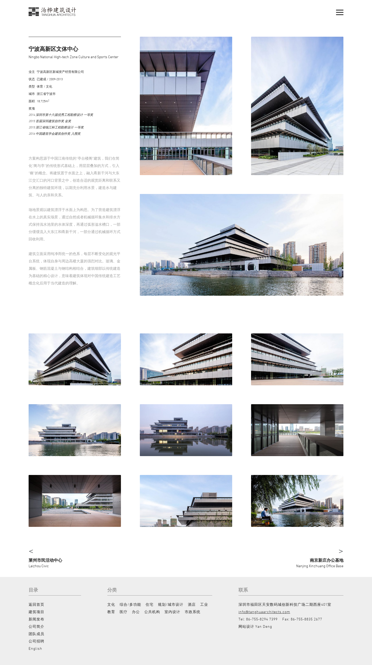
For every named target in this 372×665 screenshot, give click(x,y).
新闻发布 (36, 619)
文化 (111, 604)
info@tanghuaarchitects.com (264, 611)
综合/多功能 (130, 604)
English (35, 648)
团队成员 (36, 633)
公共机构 (152, 611)
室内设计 (172, 611)
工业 (204, 604)
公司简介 (36, 626)
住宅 (149, 604)
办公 (136, 611)
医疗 (123, 611)
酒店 (192, 604)
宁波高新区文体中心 (53, 49)
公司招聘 (36, 641)
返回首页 (36, 604)
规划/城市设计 (170, 604)
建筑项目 (36, 611)
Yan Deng (263, 626)
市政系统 (192, 611)
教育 (111, 611)
